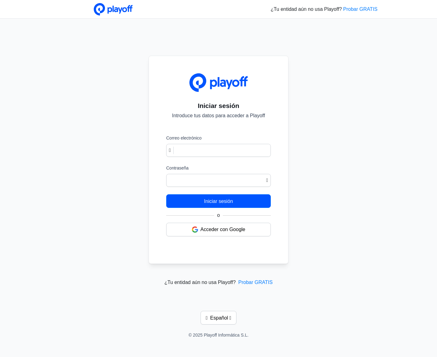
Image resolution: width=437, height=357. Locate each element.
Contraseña (177, 168)
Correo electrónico (183, 137)
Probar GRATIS (360, 9)
